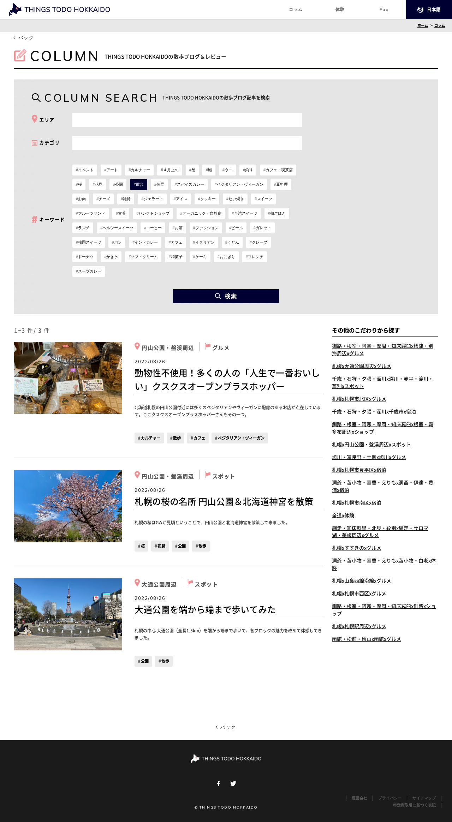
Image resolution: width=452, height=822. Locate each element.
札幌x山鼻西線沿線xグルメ (361, 581)
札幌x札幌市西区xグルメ (359, 593)
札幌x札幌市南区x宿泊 (356, 502)
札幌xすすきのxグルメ (356, 548)
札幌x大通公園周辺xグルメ (361, 366)
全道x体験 (343, 515)
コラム (439, 25)
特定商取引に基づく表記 (414, 805)
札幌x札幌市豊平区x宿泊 (359, 469)
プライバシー (390, 798)
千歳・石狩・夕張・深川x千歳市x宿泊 (374, 411)
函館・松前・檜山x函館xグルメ (366, 639)
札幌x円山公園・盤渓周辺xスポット (371, 444)
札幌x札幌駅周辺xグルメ (359, 626)
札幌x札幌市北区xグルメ (359, 399)
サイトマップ (424, 798)
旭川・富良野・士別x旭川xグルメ (369, 457)
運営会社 (359, 798)
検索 (226, 296)
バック (26, 37)
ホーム (422, 25)
